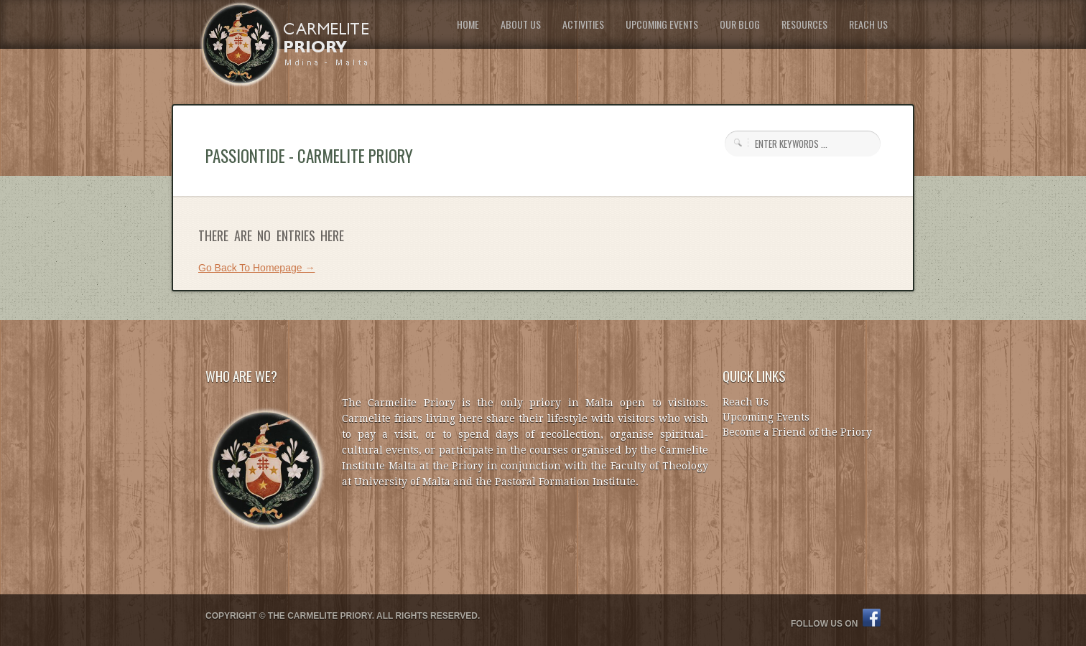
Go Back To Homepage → (256, 267)
